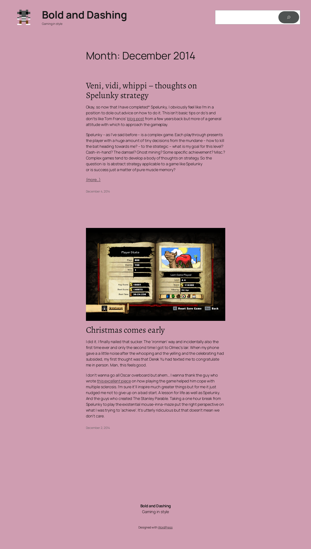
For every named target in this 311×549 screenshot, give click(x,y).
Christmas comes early (125, 330)
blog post (135, 118)
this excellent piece (114, 381)
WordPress (165, 527)
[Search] (288, 17)
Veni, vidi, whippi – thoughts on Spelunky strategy (141, 90)
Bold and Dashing (84, 15)
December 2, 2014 (98, 428)
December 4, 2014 (98, 191)
